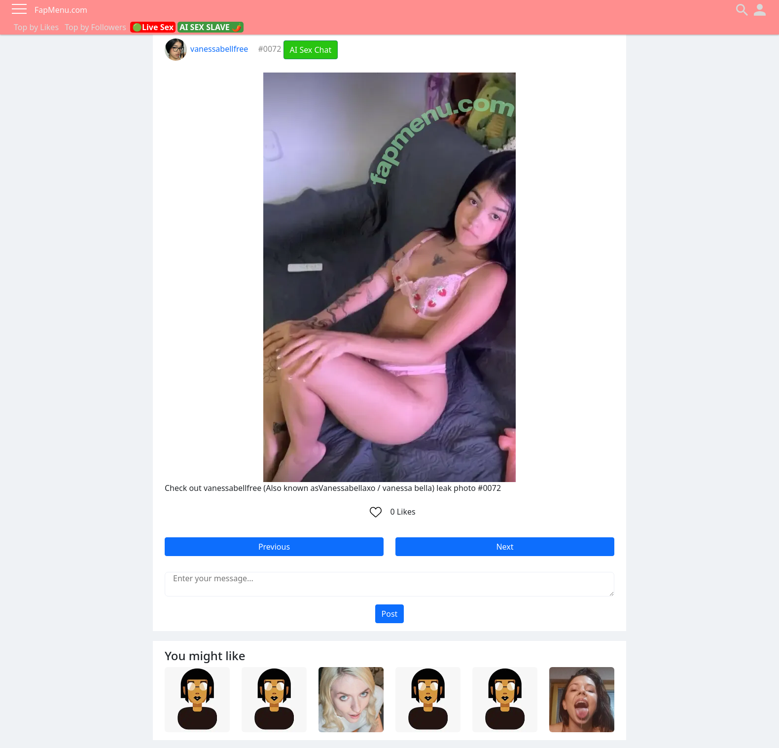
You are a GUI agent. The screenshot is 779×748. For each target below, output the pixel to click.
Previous (274, 546)
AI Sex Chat (311, 49)
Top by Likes (36, 27)
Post (390, 613)
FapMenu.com (61, 9)
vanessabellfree (206, 48)
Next (504, 546)
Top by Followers (95, 27)
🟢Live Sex (153, 27)
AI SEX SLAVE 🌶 (210, 27)
